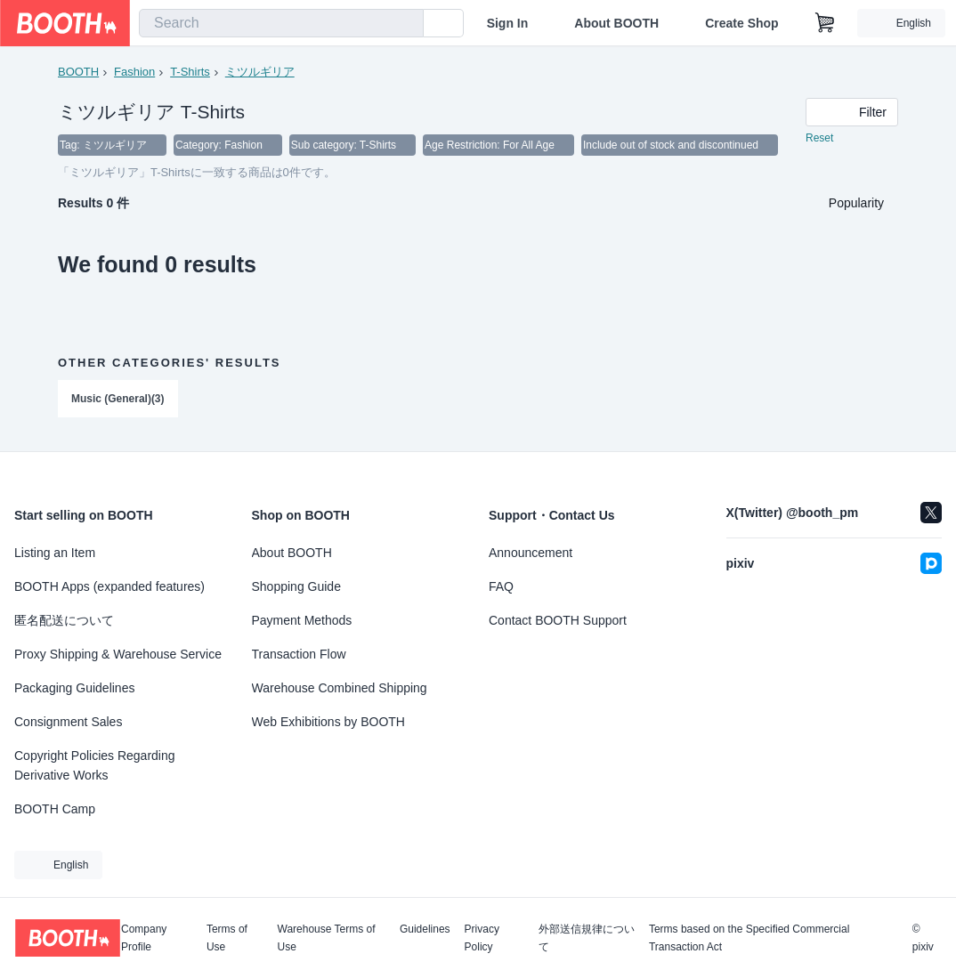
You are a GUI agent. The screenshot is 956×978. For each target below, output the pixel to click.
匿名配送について (64, 620)
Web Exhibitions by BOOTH (328, 722)
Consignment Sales (68, 722)
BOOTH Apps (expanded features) (109, 586)
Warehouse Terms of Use (327, 938)
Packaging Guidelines (74, 688)
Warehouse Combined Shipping (339, 688)
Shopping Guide (296, 586)
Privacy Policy (482, 938)
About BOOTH (616, 23)
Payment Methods (302, 620)
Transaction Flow (299, 654)
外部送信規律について (587, 938)
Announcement (530, 553)
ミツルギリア (260, 71)
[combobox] (281, 23)
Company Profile (143, 938)
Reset (819, 139)
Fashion (134, 71)
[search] (406, 24)
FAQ (501, 586)
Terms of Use (227, 938)
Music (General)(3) (118, 399)
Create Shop (741, 23)
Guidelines (425, 929)
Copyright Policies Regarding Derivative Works (94, 765)
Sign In (508, 23)
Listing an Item (54, 553)
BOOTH (78, 71)
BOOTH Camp (54, 809)
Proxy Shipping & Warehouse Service (118, 654)
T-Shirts (190, 71)
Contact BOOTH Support (558, 620)
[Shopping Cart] (825, 23)
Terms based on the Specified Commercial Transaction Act (749, 938)
